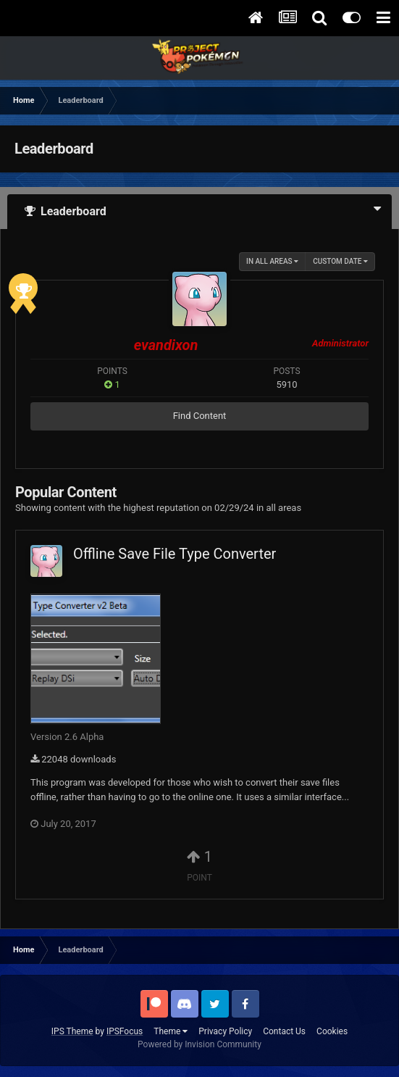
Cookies (332, 1031)
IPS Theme (72, 1031)
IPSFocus (124, 1031)
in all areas (272, 261)
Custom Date (340, 261)
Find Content (200, 415)
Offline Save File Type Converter (174, 553)
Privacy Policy (225, 1031)
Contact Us (284, 1031)
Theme (171, 1031)
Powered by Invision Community (199, 1044)
